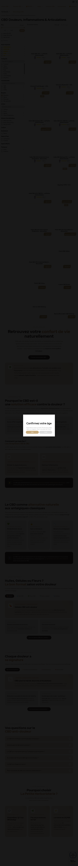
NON (45, 436)
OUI (32, 436)
